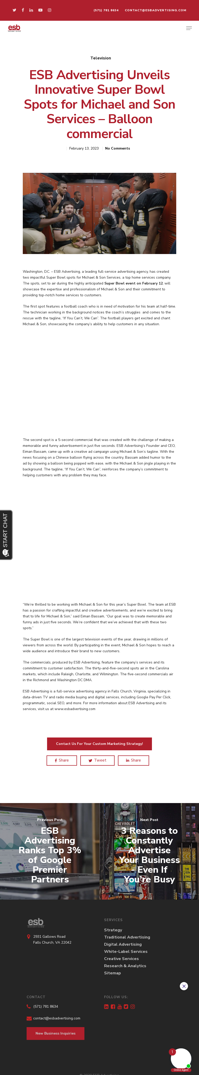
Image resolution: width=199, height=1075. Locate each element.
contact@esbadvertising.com (155, 10)
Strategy (113, 930)
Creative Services (121, 958)
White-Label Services (126, 951)
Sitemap (112, 973)
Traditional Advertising (127, 937)
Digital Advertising (123, 944)
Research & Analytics (125, 965)
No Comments (117, 148)
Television (100, 58)
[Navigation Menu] (189, 28)
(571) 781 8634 (106, 10)
